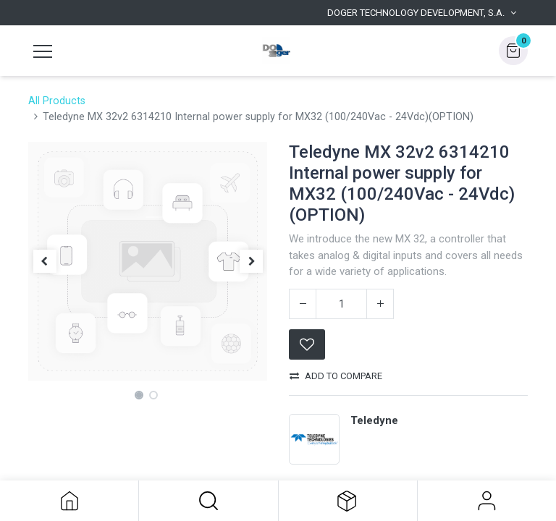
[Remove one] (303, 303)
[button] (208, 500)
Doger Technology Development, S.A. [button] (416, 12)
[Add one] (380, 303)
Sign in (487, 500)
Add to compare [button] (336, 375)
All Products (56, 101)
